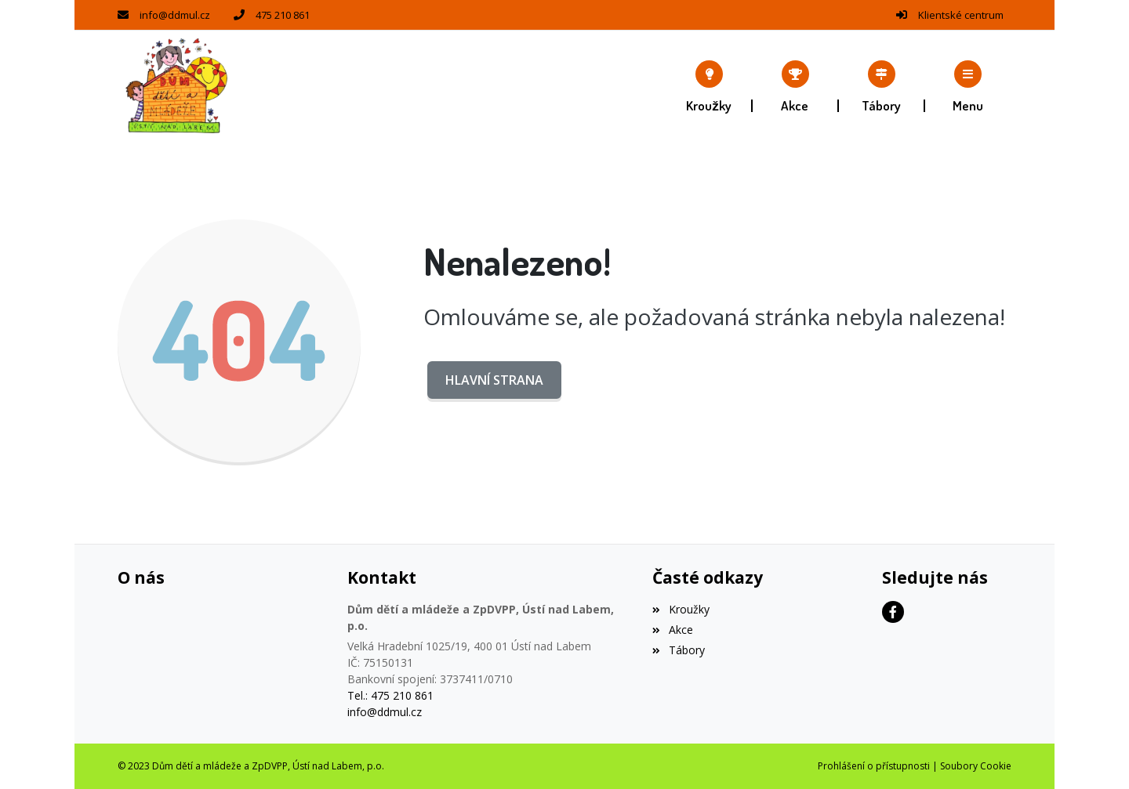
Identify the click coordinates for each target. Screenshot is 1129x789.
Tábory (678, 649)
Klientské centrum (961, 15)
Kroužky (680, 609)
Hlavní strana (494, 380)
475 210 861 (283, 15)
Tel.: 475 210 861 (390, 695)
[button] (968, 86)
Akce (672, 629)
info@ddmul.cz (175, 15)
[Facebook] (893, 612)
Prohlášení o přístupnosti (874, 766)
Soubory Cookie (975, 766)
